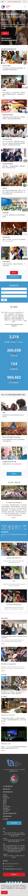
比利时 (15, 847)
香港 (11, 840)
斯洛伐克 (21, 850)
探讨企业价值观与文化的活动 (11, 437)
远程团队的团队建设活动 (14, 558)
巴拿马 (9, 834)
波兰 (21, 847)
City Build (5, 212)
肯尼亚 (21, 855)
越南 (16, 841)
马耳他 (18, 850)
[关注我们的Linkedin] (12, 882)
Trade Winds (6, 261)
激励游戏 (5, 800)
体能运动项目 (6, 808)
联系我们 (5, 33)
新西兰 (9, 841)
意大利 (4, 845)
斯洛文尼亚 (13, 850)
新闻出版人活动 (6, 743)
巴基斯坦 (5, 855)
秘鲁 (8, 832)
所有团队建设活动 (14, 277)
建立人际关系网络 (6, 806)
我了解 (4, 892)
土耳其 (7, 845)
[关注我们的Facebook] (7, 882)
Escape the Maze (7, 163)
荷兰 (17, 845)
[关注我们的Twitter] (15, 882)
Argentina (18, 832)
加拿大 (5, 832)
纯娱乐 (4, 803)
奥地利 (9, 848)
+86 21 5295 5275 (14, 1)
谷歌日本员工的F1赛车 (8, 715)
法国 (21, 845)
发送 (4, 299)
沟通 (3, 412)
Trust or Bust (6, 65)
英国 (15, 845)
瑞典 (19, 851)
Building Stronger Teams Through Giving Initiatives (14, 637)
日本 (19, 841)
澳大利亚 (13, 841)
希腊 (19, 848)
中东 (8, 855)
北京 (4, 840)
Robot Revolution (7, 114)
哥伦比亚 (17, 835)
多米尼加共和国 (14, 834)
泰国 (23, 840)
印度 (21, 840)
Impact (4, 188)
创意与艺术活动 (6, 797)
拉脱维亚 (16, 851)
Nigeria (14, 855)
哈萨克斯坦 (8, 847)
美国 (10, 832)
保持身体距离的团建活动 (14, 604)
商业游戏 (5, 794)
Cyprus (18, 847)
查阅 (12, 693)
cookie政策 (15, 888)
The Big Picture (7, 139)
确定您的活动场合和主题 (9, 813)
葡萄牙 (16, 848)
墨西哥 (22, 832)
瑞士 (6, 848)
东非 (15, 857)
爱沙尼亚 (11, 845)
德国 (10, 851)
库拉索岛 (12, 835)
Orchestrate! (6, 237)
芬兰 (19, 845)
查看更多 (14, 474)
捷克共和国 (8, 850)
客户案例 (5, 819)
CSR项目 (5, 799)
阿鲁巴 (19, 834)
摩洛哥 (17, 855)
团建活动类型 (6, 789)
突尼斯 (11, 855)
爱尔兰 (12, 847)
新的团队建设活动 (8, 792)
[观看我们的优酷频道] (18, 882)
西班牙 (12, 851)
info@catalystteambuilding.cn (12, 863)
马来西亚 (7, 840)
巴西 (13, 832)
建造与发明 (5, 796)
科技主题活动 (6, 811)
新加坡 (13, 840)
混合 (14, 581)
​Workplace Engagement (8, 664)
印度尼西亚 (17, 840)
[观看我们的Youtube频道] (21, 882)
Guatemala (5, 834)
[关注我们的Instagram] (10, 882)
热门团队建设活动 (8, 786)
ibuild (4, 90)
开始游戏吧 (14, 823)
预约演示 (14, 272)
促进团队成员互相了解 (9, 461)
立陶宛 (22, 848)
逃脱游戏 (5, 802)
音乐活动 (5, 805)
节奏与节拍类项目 (6, 809)
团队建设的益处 (7, 816)
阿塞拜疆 (13, 848)
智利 (15, 832)
